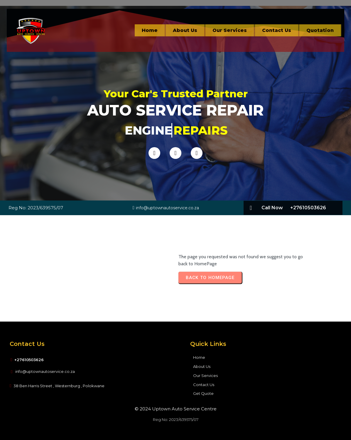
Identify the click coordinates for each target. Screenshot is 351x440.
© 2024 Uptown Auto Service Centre (176, 409)
